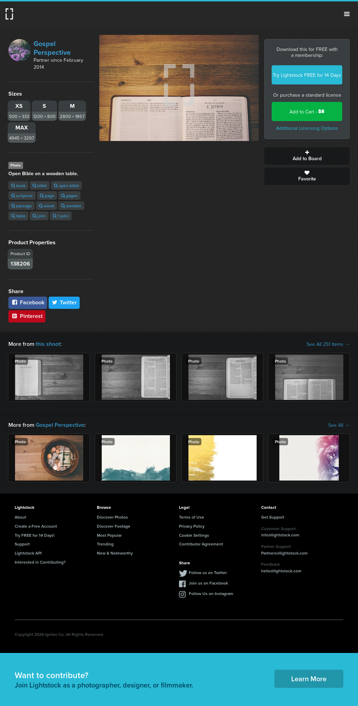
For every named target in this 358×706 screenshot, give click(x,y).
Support (22, 544)
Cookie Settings (194, 535)
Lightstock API (28, 553)
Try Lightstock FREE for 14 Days (307, 75)
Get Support (272, 517)
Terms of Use (191, 517)
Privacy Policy (192, 526)
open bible (66, 185)
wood (46, 206)
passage (21, 206)
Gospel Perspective (52, 47)
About (20, 517)
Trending (105, 544)
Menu (346, 14)
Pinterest (27, 316)
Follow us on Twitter (208, 572)
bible (40, 185)
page (47, 196)
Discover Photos (112, 517)
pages (69, 196)
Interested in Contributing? (40, 562)
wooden (71, 206)
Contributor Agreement (201, 544)
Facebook (27, 302)
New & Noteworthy (115, 553)
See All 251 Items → (328, 344)
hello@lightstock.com (281, 571)
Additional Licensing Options (307, 128)
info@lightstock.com (280, 535)
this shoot (48, 344)
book (18, 185)
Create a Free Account (36, 526)
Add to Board (307, 156)
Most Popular (109, 535)
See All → (339, 425)
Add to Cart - (306, 111)
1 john (61, 216)
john (39, 216)
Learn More (309, 679)
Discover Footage (113, 526)
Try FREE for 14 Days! (35, 535)
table (18, 216)
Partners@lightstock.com (284, 553)
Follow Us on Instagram (211, 593)
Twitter (64, 302)
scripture (22, 196)
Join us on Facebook (208, 583)
